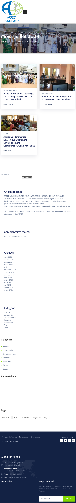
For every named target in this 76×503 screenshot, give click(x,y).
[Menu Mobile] (25, 12)
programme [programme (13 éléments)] (37, 418)
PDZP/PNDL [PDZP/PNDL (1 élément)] (26, 418)
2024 (11, 42)
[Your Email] (51, 499)
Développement (11, 91)
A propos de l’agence (9, 437)
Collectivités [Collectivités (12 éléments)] (6, 418)
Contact (5, 441)
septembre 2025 (10, 262)
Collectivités (48, 94)
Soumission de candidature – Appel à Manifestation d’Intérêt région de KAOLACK (34, 199)
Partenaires (14, 441)
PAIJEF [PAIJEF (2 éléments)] (16, 418)
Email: (15, 477)
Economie (7, 320)
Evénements (35, 437)
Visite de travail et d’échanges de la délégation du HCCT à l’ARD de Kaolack (18, 96)
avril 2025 (8, 267)
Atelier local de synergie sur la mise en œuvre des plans (56, 98)
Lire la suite (8, 104)
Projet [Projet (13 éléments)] (46, 418)
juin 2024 (7, 282)
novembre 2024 (10, 270)
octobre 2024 (9, 272)
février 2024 (8, 288)
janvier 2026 (8, 259)
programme (8, 323)
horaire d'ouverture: (11, 469)
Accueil (4, 42)
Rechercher (5, 174)
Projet (6, 325)
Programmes (23, 437)
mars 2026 (8, 257)
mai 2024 (7, 285)
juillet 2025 (8, 265)
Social (6, 328)
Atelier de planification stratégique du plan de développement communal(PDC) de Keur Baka (19, 141)
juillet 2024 (8, 280)
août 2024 (8, 277)
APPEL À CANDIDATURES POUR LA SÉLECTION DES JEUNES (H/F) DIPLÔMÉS (34, 196)
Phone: (13, 474)
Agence (7, 312)
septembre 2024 (10, 275)
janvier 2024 (8, 290)
